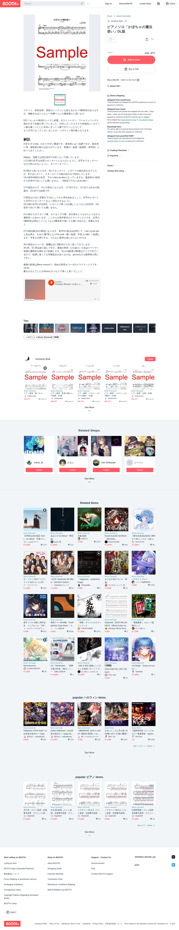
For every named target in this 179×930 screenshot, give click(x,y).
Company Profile (41, 924)
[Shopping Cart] (158, 3)
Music (109, 16)
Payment (114, 156)
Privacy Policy (98, 924)
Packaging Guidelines (13, 884)
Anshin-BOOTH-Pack (128, 120)
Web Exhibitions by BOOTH (60, 890)
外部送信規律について (113, 924)
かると (70, 462)
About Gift (114, 86)
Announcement (97, 863)
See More (89, 481)
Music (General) (123, 16)
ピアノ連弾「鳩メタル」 (34, 393)
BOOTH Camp (10, 903)
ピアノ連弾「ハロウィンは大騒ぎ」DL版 (115, 394)
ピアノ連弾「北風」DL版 (141, 393)
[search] (82, 4)
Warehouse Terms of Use (70, 924)
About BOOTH (125, 4)
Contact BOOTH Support (102, 874)
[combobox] (53, 3)
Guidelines (86, 924)
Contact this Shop (115, 171)
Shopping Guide (55, 868)
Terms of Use (54, 924)
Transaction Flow (55, 879)
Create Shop (145, 4)
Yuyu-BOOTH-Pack (146, 120)
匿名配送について (12, 874)
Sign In (108, 4)
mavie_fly (38, 462)
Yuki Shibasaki (108, 462)
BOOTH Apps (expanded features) (19, 868)
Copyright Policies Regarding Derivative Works (21, 896)
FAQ (93, 868)
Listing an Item (10, 863)
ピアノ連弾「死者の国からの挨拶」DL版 (62, 394)
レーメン (139, 462)
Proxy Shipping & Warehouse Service (20, 879)
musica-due (42, 358)
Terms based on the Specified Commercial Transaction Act (146, 924)
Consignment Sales (12, 890)
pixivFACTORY (112, 141)
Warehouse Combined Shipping (61, 884)
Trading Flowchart (118, 150)
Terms (110, 165)
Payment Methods (55, 874)
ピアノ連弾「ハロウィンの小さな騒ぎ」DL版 (89, 394)
